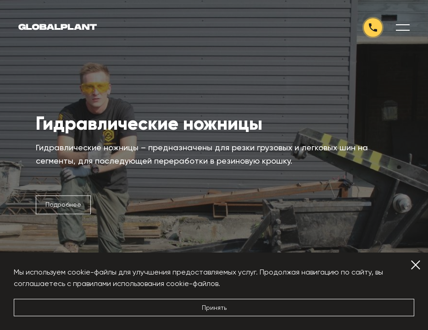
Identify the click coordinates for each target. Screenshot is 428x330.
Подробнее (63, 204)
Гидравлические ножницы (149, 124)
